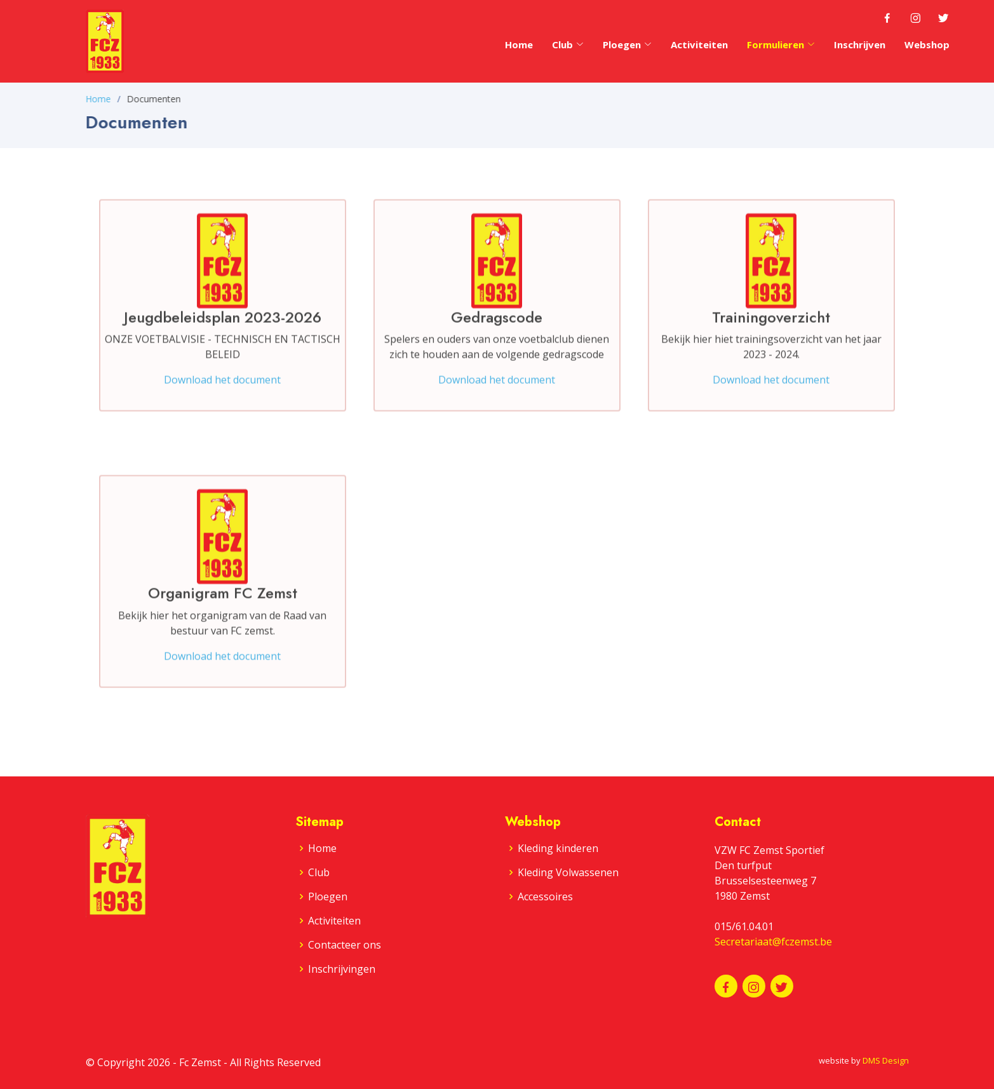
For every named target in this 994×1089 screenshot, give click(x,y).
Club (568, 44)
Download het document (222, 390)
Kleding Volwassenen (568, 872)
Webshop (927, 44)
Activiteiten (699, 44)
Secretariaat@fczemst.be (773, 942)
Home (519, 44)
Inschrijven (859, 44)
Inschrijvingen (341, 969)
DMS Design (886, 1060)
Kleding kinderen (558, 848)
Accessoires (545, 896)
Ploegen (327, 896)
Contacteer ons (344, 945)
